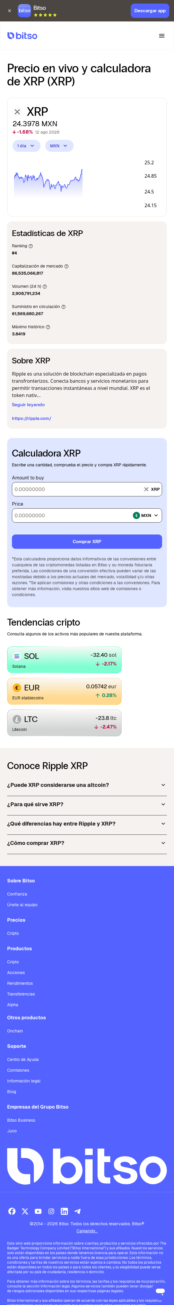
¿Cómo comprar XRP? (87, 843)
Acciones (16, 972)
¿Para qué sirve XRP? (87, 804)
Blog (11, 1091)
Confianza (17, 894)
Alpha (12, 1004)
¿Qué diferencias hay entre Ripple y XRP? (87, 823)
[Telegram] (77, 1211)
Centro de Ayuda (23, 1059)
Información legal (24, 1081)
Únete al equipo (22, 904)
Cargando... (87, 1231)
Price (17, 504)
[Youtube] (38, 1211)
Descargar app (150, 8)
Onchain (15, 1031)
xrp (151, 489)
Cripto (13, 933)
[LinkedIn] (64, 1211)
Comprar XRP (87, 541)
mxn (146, 515)
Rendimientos (20, 983)
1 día (26, 145)
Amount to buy (28, 478)
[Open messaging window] (160, 1291)
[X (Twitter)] (25, 1211)
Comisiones (18, 1070)
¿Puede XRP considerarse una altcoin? (87, 785)
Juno (12, 1131)
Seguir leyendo (28, 404)
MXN (59, 145)
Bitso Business (21, 1120)
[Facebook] (11, 1211)
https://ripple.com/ (31, 418)
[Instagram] (51, 1211)
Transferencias (21, 994)
